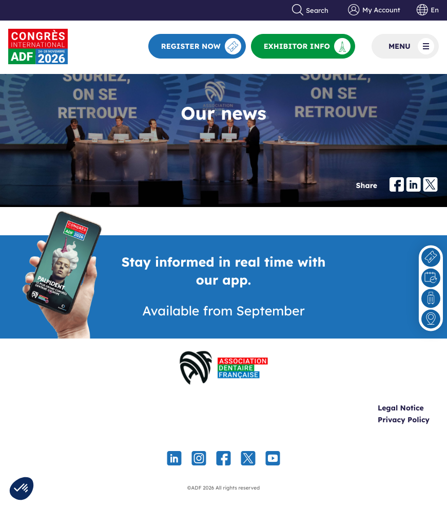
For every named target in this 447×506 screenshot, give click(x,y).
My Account (374, 10)
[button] (21, 488)
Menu (411, 46)
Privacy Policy (404, 419)
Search (310, 10)
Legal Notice (401, 408)
